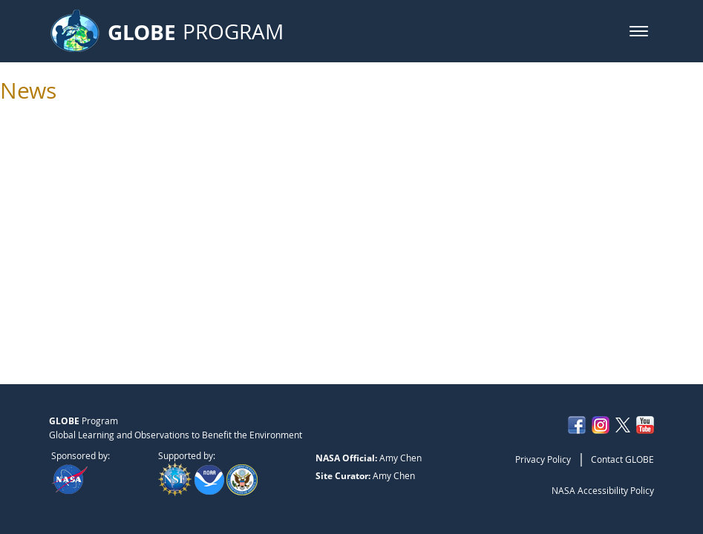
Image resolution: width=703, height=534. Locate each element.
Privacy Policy (543, 459)
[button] (638, 31)
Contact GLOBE (622, 459)
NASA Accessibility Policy (603, 490)
